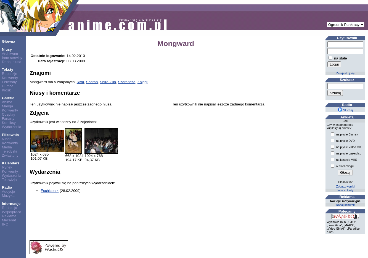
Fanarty (8, 118)
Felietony (9, 82)
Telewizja (9, 180)
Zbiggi (142, 82)
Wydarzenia (11, 127)
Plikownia (10, 135)
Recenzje (9, 74)
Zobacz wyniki (345, 186)
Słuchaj (345, 110)
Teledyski (9, 151)
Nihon (7, 139)
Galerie (8, 98)
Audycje (8, 191)
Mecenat (9, 220)
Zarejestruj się (345, 73)
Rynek (7, 167)
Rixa (80, 82)
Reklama (9, 216)
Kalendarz (11, 163)
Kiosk (6, 90)
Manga (7, 106)
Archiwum (10, 53)
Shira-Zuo (108, 82)
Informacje (11, 204)
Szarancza (126, 82)
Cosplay (8, 114)
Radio (7, 187)
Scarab (92, 82)
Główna (8, 41)
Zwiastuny (10, 155)
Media (7, 147)
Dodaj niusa (11, 62)
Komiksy (9, 123)
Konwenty (10, 78)
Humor (7, 86)
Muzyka (8, 196)
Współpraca (11, 212)
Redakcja (9, 208)
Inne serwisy (12, 58)
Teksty (7, 69)
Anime (7, 102)
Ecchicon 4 (50, 191)
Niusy (7, 49)
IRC (5, 224)
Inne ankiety (345, 190)
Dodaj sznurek (345, 205)
